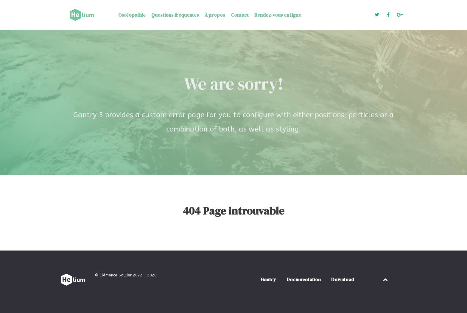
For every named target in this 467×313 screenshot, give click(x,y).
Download (342, 279)
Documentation (304, 279)
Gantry (268, 279)
